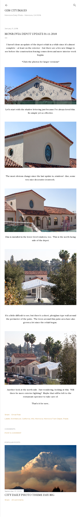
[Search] (74, 4)
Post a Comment (13, 433)
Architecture (16, 419)
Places (65, 419)
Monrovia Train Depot (53, 419)
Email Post (16, 414)
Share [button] (7, 414)
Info (32, 419)
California (26, 419)
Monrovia (39, 419)
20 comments (17, 500)
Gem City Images (16, 10)
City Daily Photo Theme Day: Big (29, 495)
